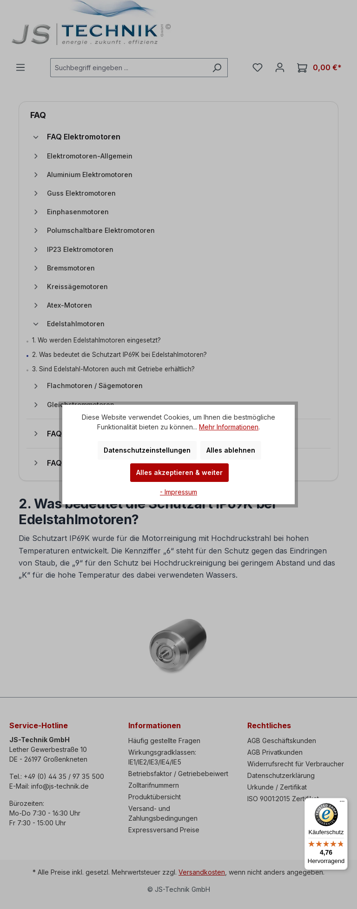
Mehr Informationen (228, 427)
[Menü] (342, 803)
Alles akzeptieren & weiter (179, 472)
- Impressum (178, 492)
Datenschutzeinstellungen (147, 450)
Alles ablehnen (230, 450)
